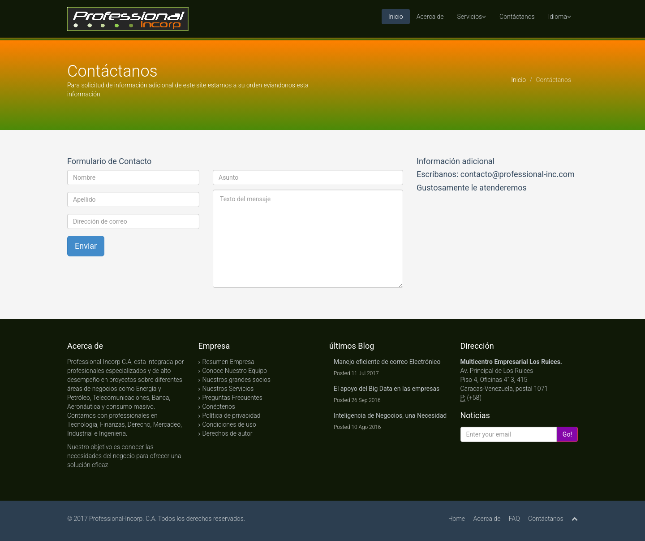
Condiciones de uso (229, 424)
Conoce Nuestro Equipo (234, 370)
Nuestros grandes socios (236, 379)
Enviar (86, 246)
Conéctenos (218, 406)
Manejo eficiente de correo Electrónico (387, 361)
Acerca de (430, 16)
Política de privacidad (231, 415)
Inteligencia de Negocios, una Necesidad (390, 415)
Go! (567, 434)
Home (456, 518)
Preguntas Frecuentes (232, 397)
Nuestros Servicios (228, 388)
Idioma (559, 16)
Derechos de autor (227, 433)
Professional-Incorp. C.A (122, 518)
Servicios (471, 16)
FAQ (514, 518)
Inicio (395, 16)
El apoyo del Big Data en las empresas (386, 388)
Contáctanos (516, 16)
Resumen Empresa (228, 361)
